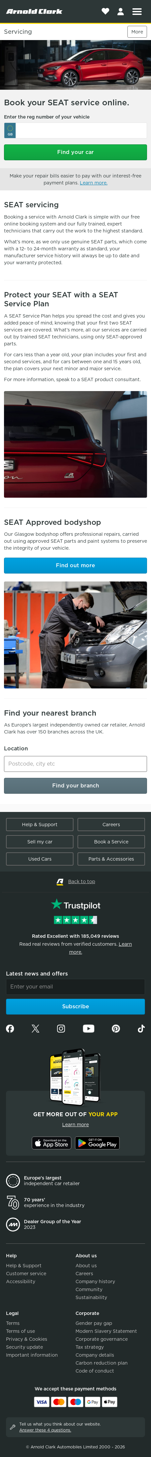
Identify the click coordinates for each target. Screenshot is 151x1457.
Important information (32, 1355)
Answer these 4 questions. (45, 1430)
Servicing (18, 32)
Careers (111, 824)
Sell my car (40, 841)
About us (86, 1265)
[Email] (75, 987)
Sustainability (91, 1297)
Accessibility (20, 1281)
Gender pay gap (94, 1323)
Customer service (26, 1273)
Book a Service (111, 841)
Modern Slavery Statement (106, 1331)
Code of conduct (95, 1371)
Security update (24, 1347)
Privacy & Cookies (26, 1339)
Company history (95, 1281)
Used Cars (40, 859)
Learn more (75, 1124)
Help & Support (40, 824)
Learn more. (93, 182)
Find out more (75, 565)
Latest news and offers (37, 974)
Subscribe (75, 1006)
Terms (13, 1323)
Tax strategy (90, 1347)
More (137, 31)
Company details (95, 1355)
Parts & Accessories (111, 859)
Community (89, 1289)
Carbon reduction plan (102, 1363)
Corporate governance (102, 1339)
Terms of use (20, 1331)
